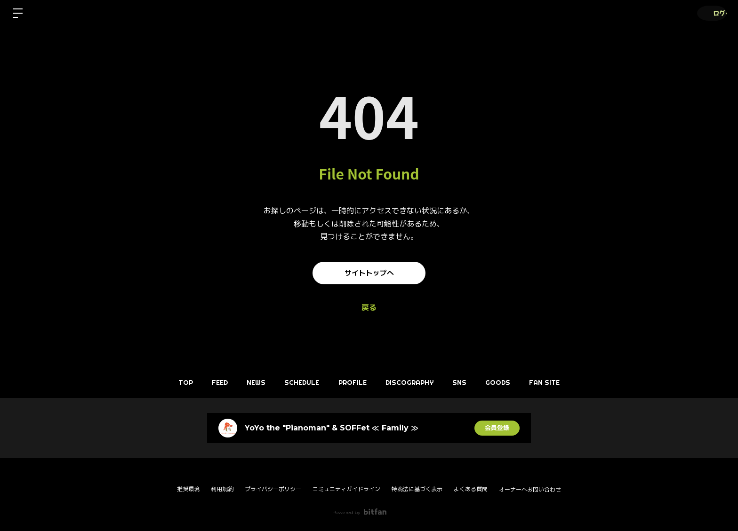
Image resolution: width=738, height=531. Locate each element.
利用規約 (222, 488)
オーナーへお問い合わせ (530, 489)
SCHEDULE (297, 382)
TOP (167, 382)
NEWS (247, 382)
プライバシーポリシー (273, 488)
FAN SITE (563, 382)
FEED (206, 382)
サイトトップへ (369, 272)
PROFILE (352, 382)
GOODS (511, 382)
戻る (369, 307)
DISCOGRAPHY (414, 382)
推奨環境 (188, 488)
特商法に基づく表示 (417, 488)
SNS (469, 382)
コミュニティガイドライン (346, 488)
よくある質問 (471, 488)
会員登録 (497, 428)
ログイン (709, 12)
